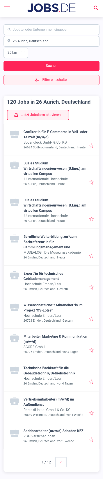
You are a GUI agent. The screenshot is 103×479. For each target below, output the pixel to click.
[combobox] (51, 29)
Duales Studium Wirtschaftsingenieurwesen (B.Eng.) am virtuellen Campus (54, 168)
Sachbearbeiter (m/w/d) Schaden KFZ (53, 431)
